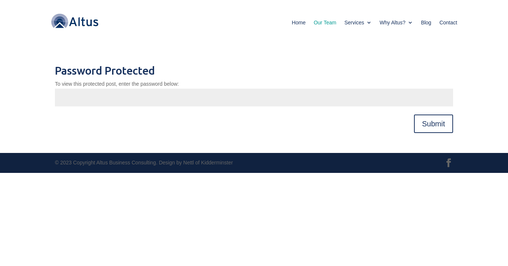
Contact (448, 22)
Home (299, 22)
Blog (426, 22)
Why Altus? (393, 22)
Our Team (325, 22)
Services (354, 22)
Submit (433, 124)
